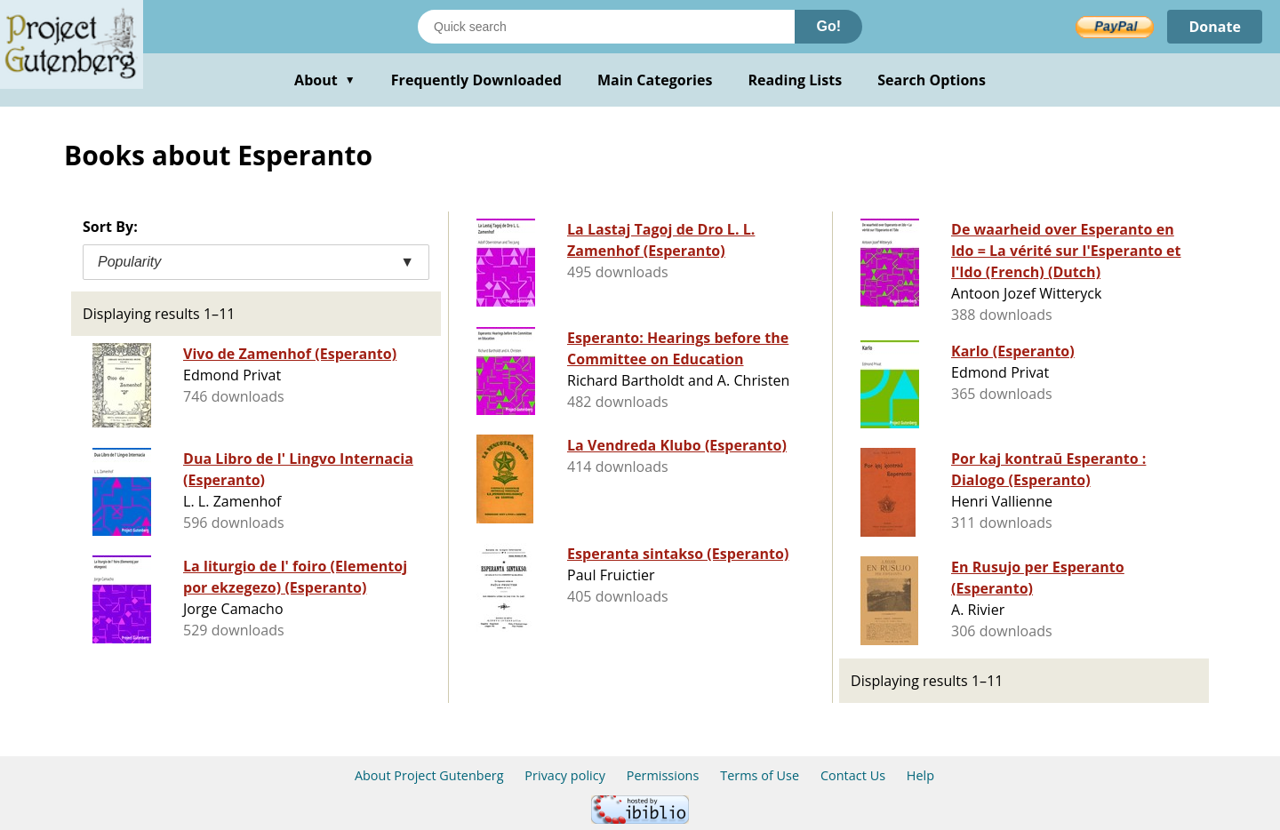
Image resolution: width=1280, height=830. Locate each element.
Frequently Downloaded (476, 80)
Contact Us (852, 775)
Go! (828, 26)
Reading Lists (795, 80)
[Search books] (606, 27)
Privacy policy (564, 775)
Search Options (931, 80)
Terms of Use (759, 775)
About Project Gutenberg (429, 775)
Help (920, 775)
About (325, 80)
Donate (1214, 26)
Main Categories (655, 80)
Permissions (663, 775)
